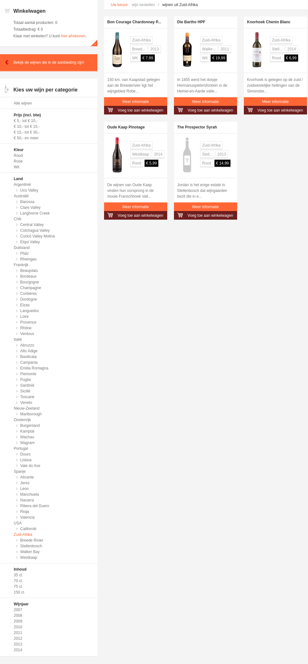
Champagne (30, 288)
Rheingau (28, 259)
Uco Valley (29, 190)
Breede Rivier (31, 540)
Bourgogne (29, 282)
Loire (24, 316)
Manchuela (29, 494)
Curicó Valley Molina (37, 236)
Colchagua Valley (35, 230)
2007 (18, 610)
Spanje (20, 471)
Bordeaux (28, 276)
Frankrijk (21, 265)
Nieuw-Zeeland (27, 408)
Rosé (18, 161)
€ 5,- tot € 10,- (26, 121)
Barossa (27, 202)
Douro (25, 454)
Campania (29, 362)
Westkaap (28, 557)
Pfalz (24, 253)
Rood (18, 155)
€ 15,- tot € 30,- (27, 132)
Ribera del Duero (34, 506)
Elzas (24, 305)
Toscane (27, 397)
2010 (18, 627)
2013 (18, 644)
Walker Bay (30, 552)
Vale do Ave (30, 465)
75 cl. (18, 586)
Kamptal (27, 431)
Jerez (24, 483)
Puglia (25, 379)
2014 (18, 650)
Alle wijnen (23, 103)
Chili (17, 219)
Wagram (27, 443)
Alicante (27, 477)
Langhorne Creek (35, 213)
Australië (21, 196)
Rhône (25, 328)
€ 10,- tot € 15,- (27, 126)
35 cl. (18, 575)
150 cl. (19, 592)
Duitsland (22, 247)
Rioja (24, 511)
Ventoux (27, 334)
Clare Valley (30, 207)
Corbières (28, 293)
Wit (16, 167)
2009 (18, 621)
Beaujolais (29, 270)
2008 (18, 615)
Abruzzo (27, 345)
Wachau (27, 437)
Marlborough (30, 414)
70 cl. (18, 581)
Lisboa (25, 460)
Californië (28, 529)
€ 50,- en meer (26, 138)
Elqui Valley (30, 242)
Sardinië (27, 385)
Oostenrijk (22, 420)
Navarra (27, 500)
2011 (18, 633)
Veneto (26, 402)
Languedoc (29, 311)
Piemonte (28, 374)
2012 (18, 638)
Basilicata (28, 356)
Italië (18, 339)
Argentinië (22, 184)
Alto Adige (28, 351)
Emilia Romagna (34, 368)
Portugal (21, 448)
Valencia (27, 517)
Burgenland (30, 425)
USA (18, 523)
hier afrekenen (73, 36)
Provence (28, 322)
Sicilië (25, 391)
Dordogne (28, 299)
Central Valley (32, 225)
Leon (24, 488)
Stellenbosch (31, 546)
